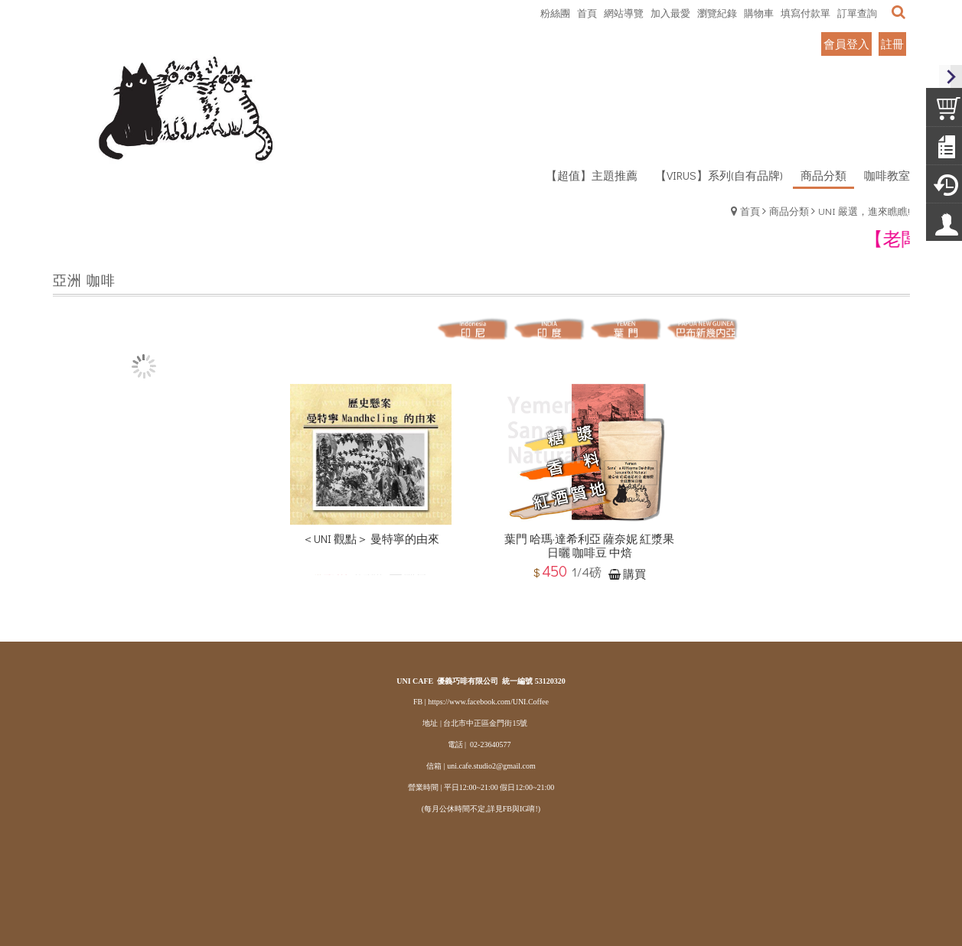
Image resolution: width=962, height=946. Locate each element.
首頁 (750, 210)
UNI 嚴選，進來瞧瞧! (864, 210)
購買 (634, 576)
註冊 (892, 43)
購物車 (759, 12)
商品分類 (789, 210)
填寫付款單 (805, 12)
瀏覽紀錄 (717, 12)
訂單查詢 (857, 12)
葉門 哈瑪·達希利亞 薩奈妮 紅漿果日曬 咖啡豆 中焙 (589, 548)
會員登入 (846, 43)
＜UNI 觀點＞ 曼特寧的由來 (370, 541)
